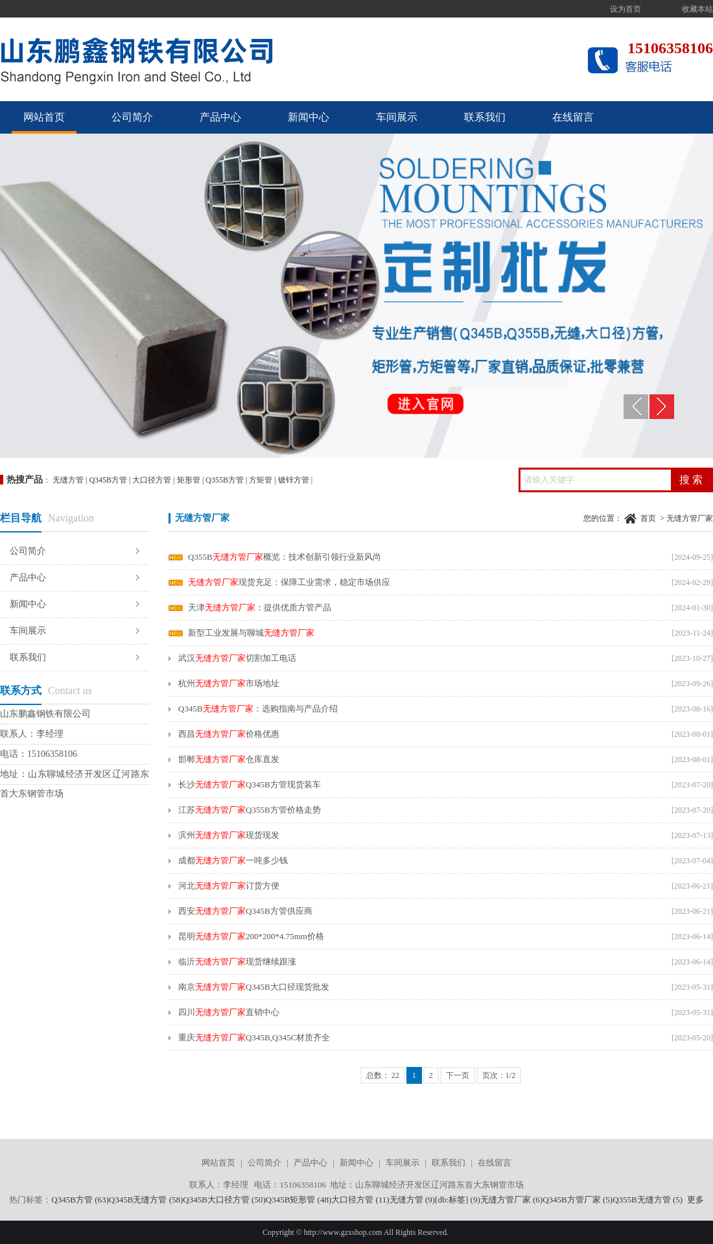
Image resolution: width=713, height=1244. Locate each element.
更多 (695, 1199)
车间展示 (396, 117)
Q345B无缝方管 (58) (146, 1199)
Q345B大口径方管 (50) (224, 1199)
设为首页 (625, 9)
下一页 (457, 1075)
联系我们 (485, 117)
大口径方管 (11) (360, 1199)
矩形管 (188, 479)
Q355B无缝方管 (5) (648, 1199)
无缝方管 (68, 479)
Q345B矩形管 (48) (298, 1199)
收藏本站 (697, 9)
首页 (648, 518)
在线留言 (573, 117)
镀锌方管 (293, 479)
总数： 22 (382, 1075)
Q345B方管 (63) (79, 1199)
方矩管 (260, 479)
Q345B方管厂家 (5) (578, 1199)
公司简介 (132, 117)
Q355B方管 (224, 479)
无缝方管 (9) (412, 1199)
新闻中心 (308, 117)
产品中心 (220, 117)
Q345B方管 (108, 479)
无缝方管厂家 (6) (511, 1199)
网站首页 (44, 117)
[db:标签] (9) (457, 1199)
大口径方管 (151, 479)
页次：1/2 (498, 1075)
